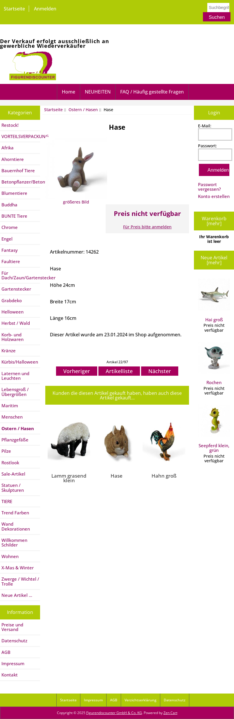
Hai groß (214, 300)
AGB (5, 652)
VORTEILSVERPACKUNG (20, 136)
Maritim (9, 405)
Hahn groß (164, 475)
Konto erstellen (214, 196)
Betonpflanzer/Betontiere (20, 182)
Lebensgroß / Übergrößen (15, 391)
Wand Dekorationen (15, 526)
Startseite (14, 8)
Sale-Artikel (13, 474)
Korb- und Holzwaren (12, 337)
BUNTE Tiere (14, 216)
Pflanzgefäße (14, 440)
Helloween (12, 312)
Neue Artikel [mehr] (214, 259)
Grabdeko (11, 300)
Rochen (214, 364)
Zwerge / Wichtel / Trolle (20, 581)
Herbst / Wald (15, 323)
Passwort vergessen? (209, 186)
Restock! (10, 125)
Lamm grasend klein (69, 478)
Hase (117, 475)
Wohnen (10, 556)
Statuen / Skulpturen (12, 487)
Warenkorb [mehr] (214, 220)
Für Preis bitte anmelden (147, 227)
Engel (6, 239)
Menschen (12, 417)
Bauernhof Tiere (18, 170)
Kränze (8, 350)
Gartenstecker (16, 289)
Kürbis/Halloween (19, 362)
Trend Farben (15, 513)
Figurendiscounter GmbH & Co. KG (114, 712)
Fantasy (9, 250)
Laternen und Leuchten (15, 375)
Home (68, 92)
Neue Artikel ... (16, 595)
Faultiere (10, 261)
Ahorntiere (12, 159)
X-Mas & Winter (17, 568)
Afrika (7, 148)
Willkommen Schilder (14, 542)
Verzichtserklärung (140, 700)
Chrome (9, 227)
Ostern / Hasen (83, 109)
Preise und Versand (12, 627)
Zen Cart (170, 712)
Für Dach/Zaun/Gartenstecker (20, 275)
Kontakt (9, 675)
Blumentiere (14, 193)
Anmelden (45, 8)
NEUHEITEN (98, 92)
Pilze (6, 451)
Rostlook (10, 462)
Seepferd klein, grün (214, 429)
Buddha (9, 205)
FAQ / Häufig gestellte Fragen (152, 92)
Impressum (12, 663)
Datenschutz (14, 640)
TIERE (6, 501)
